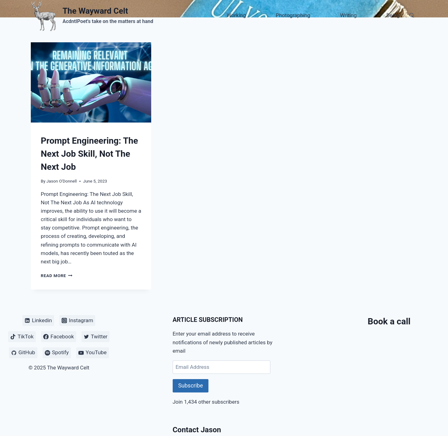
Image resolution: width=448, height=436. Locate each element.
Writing (348, 15)
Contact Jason (197, 429)
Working (236, 15)
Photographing (293, 15)
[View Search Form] (411, 15)
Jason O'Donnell (61, 181)
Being (393, 15)
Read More (56, 275)
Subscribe (190, 385)
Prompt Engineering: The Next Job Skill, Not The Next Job (89, 154)
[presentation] (91, 82)
